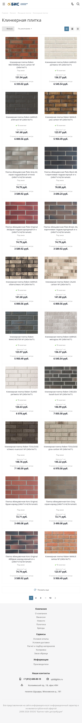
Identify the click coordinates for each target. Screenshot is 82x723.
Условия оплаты (41, 638)
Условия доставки (41, 642)
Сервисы (41, 634)
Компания (41, 608)
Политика (41, 624)
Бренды (41, 628)
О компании (41, 613)
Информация (41, 659)
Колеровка (41, 649)
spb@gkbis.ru (57, 679)
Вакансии (41, 617)
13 (50, 598)
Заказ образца (41, 653)
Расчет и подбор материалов (41, 646)
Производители (41, 664)
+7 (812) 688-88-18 (32, 679)
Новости (41, 620)
